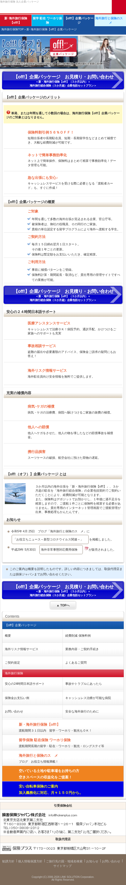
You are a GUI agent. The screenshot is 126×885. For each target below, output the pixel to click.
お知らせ (92, 861)
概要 (8, 635)
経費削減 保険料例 (77, 635)
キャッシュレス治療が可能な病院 (88, 698)
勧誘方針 (8, 861)
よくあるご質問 (76, 662)
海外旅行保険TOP (12, 29)
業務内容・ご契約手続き (82, 649)
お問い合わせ (14, 711)
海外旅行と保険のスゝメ (110, 20)
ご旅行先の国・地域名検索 (64, 861)
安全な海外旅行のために (82, 711)
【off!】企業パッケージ (78, 20)
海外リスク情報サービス (21, 649)
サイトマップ (62, 866)
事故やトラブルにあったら (83, 684)
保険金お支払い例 (17, 698)
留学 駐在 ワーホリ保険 (47, 20)
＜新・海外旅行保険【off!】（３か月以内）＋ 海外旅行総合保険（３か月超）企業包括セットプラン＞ (63, 80)
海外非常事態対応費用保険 (59, 549)
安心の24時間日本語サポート (25, 684)
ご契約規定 (12, 662)
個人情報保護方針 (30, 861)
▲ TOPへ (63, 605)
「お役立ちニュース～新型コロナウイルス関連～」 (48, 539)
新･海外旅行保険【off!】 (15, 20)
